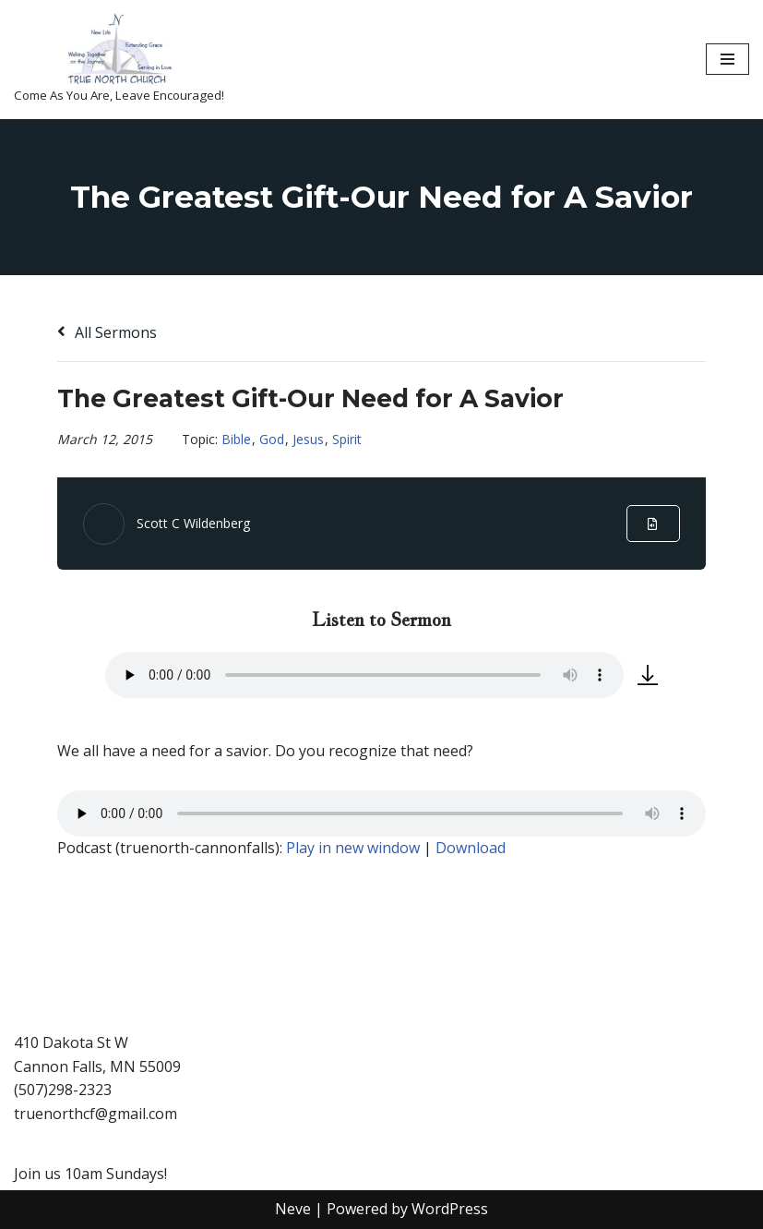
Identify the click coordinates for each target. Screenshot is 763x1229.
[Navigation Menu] (727, 59)
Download (470, 847)
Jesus (308, 439)
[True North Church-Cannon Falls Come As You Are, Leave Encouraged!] (119, 59)
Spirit (347, 439)
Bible (236, 439)
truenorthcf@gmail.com (95, 1113)
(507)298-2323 (63, 1090)
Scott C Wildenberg (193, 523)
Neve (293, 1209)
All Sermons (107, 332)
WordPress (449, 1209)
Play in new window (353, 847)
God (271, 439)
